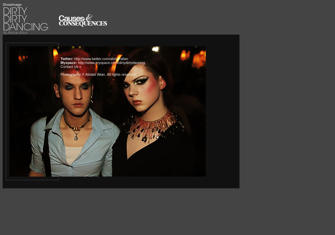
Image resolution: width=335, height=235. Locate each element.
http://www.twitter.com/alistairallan (101, 59)
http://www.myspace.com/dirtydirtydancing (111, 63)
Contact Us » (71, 67)
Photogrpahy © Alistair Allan (83, 74)
